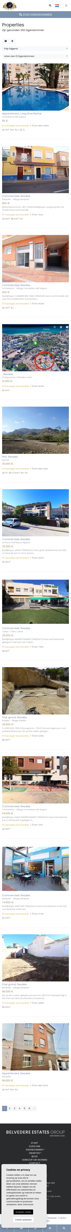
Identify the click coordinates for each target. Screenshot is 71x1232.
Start (34, 1143)
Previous (5, 87)
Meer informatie (25, 1204)
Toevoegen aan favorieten (15, 126)
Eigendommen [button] (34, 1149)
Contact (34, 1163)
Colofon (62, 1218)
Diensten (34, 1153)
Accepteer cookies (23, 1212)
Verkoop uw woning (34, 1159)
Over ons (34, 1146)
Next (65, 87)
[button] (35, 48)
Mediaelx (52, 1218)
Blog (35, 1156)
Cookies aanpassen (23, 1219)
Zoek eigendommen (35, 15)
